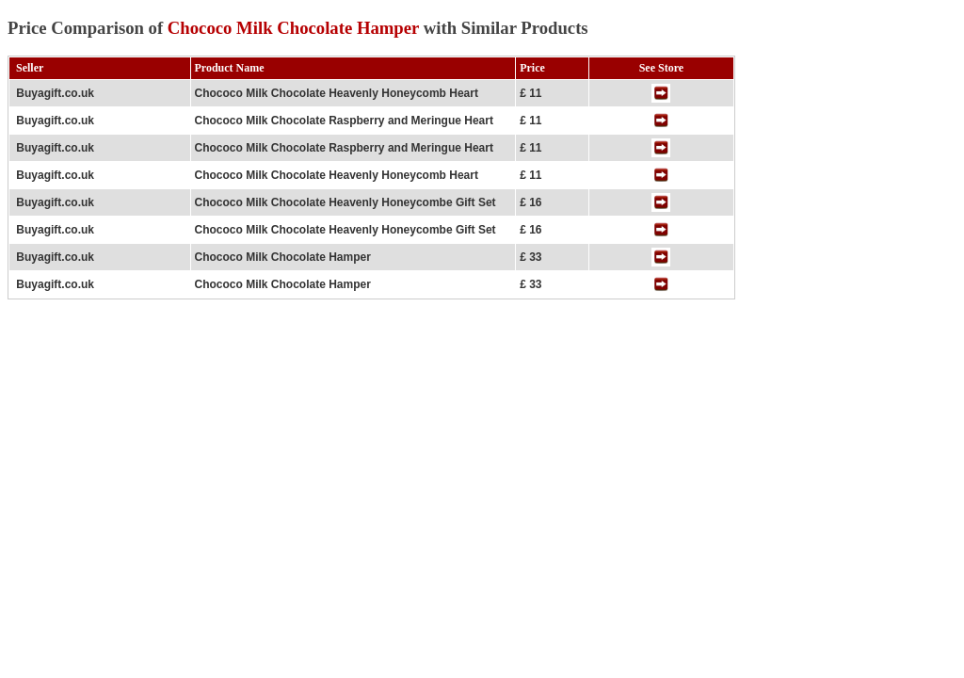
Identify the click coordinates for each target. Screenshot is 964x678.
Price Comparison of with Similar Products (298, 28)
